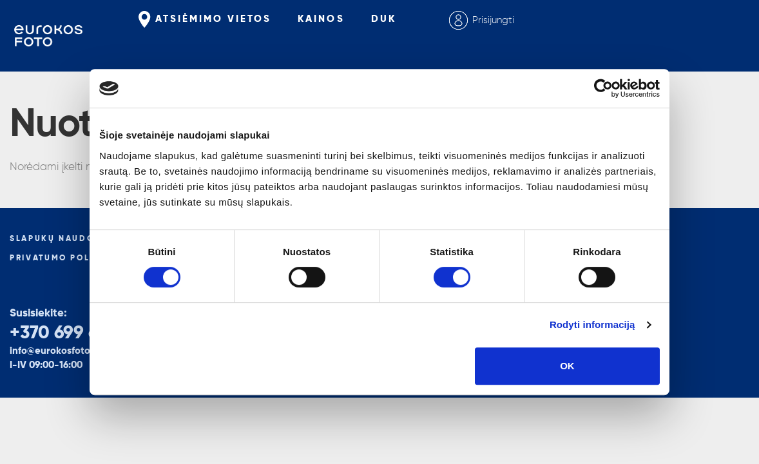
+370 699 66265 (73, 333)
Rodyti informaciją (592, 324)
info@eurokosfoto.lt (54, 351)
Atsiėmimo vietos (205, 19)
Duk (383, 19)
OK (567, 365)
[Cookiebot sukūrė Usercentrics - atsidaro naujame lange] (603, 88)
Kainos (321, 19)
